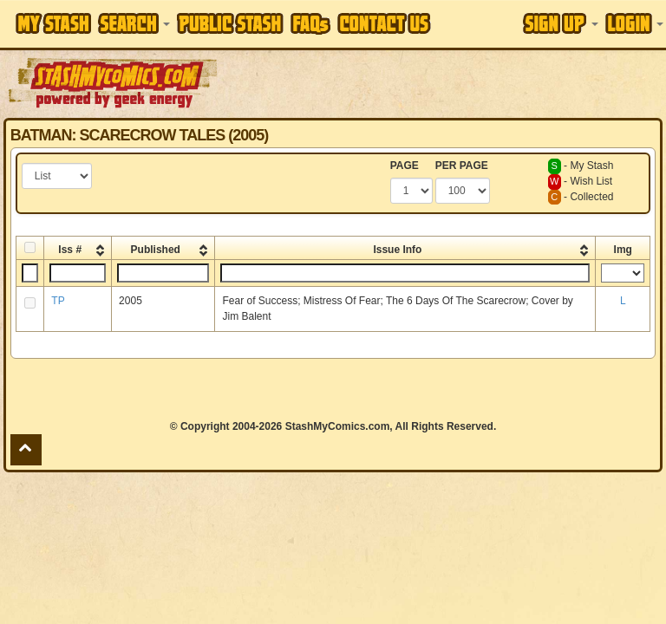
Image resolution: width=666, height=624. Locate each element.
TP (57, 301)
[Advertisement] (443, 82)
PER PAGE (461, 165)
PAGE (404, 165)
